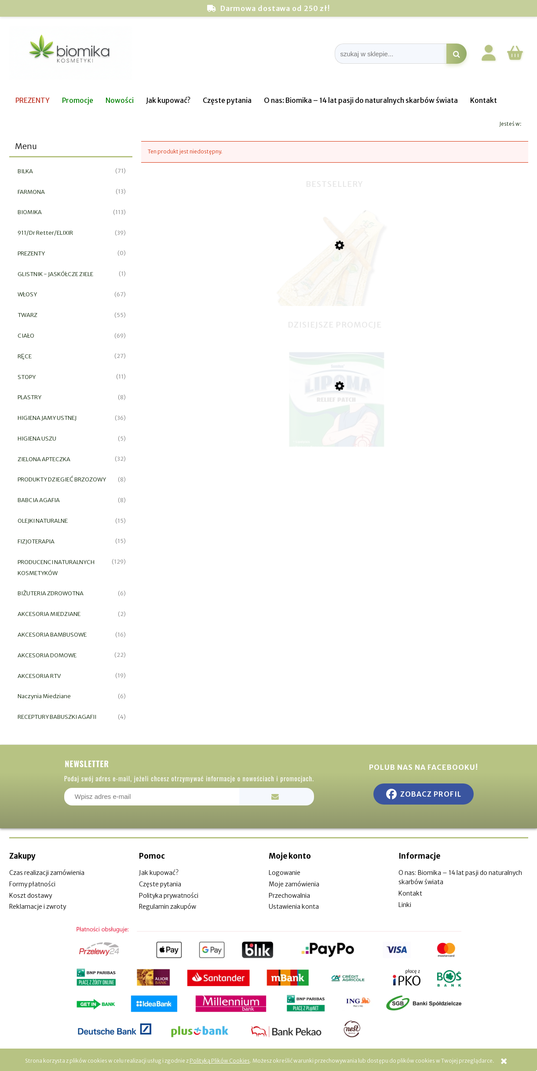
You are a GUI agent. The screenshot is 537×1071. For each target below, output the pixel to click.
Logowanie (284, 873)
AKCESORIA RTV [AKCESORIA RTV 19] (39, 676)
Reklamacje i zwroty (37, 907)
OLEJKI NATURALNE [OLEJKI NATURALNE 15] (43, 521)
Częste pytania (160, 884)
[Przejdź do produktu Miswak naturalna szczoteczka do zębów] (334, 291)
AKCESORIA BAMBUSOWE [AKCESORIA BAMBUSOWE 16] (52, 634)
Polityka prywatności (168, 896)
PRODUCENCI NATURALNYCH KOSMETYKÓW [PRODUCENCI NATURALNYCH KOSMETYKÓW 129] (56, 567)
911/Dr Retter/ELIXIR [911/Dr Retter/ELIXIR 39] (45, 233)
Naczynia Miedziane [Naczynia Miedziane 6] (44, 696)
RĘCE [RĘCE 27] (25, 356)
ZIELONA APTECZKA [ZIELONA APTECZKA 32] (44, 459)
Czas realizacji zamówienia (46, 873)
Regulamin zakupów (167, 907)
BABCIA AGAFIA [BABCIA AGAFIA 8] (39, 500)
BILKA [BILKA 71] (25, 171)
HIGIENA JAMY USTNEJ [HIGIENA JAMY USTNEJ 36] (47, 418)
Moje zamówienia (294, 884)
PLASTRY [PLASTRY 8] (29, 397)
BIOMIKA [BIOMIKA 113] (30, 212)
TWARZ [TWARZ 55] (27, 315)
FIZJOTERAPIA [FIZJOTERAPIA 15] (36, 541)
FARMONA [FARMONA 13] (31, 192)
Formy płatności (32, 884)
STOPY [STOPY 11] (27, 377)
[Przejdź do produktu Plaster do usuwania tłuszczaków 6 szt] (334, 430)
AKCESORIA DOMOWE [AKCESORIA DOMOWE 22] (47, 655)
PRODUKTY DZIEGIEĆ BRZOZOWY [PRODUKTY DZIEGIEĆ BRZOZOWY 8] (62, 479)
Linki (404, 905)
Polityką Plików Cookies (220, 1060)
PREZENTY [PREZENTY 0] (31, 253)
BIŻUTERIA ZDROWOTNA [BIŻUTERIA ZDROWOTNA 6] (51, 593)
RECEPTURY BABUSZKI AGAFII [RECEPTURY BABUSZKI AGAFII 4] (57, 717)
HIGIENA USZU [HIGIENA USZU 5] (37, 438)
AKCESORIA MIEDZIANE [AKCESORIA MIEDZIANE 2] (49, 614)
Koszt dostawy (30, 896)
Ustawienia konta (294, 907)
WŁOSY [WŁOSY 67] (27, 294)
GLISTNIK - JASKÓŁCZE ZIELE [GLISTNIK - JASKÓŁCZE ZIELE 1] (55, 274)
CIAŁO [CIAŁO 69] (26, 335)
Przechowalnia (289, 896)
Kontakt (410, 893)
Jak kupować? (159, 873)
